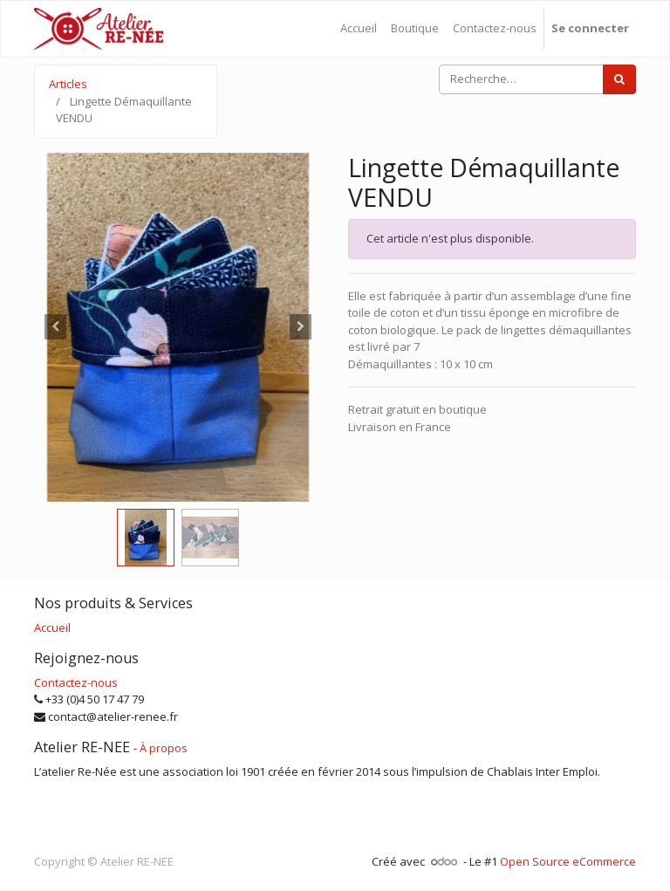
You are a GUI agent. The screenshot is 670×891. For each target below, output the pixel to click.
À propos (164, 748)
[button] (56, 327)
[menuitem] (358, 29)
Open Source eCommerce (568, 861)
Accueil (52, 627)
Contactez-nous (76, 682)
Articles (68, 84)
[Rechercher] (619, 79)
